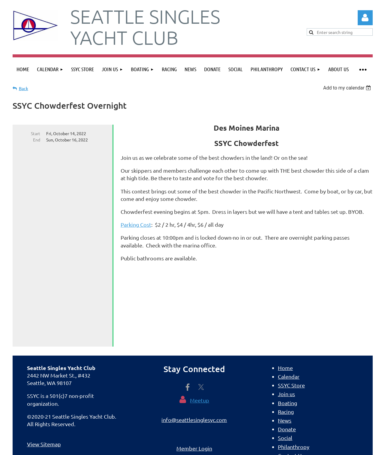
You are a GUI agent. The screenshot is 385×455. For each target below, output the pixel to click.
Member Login (194, 383)
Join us (286, 328)
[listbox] (348, 88)
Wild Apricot (301, 447)
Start (35, 133)
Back (23, 88)
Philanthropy (293, 381)
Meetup (199, 335)
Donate (287, 363)
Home (285, 302)
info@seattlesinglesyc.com (194, 354)
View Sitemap (44, 378)
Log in (365, 17)
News (284, 355)
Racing (286, 346)
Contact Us (291, 390)
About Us (289, 399)
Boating (287, 337)
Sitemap (288, 407)
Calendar (288, 311)
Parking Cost (136, 224)
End (36, 139)
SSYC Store (291, 320)
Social (285, 372)
